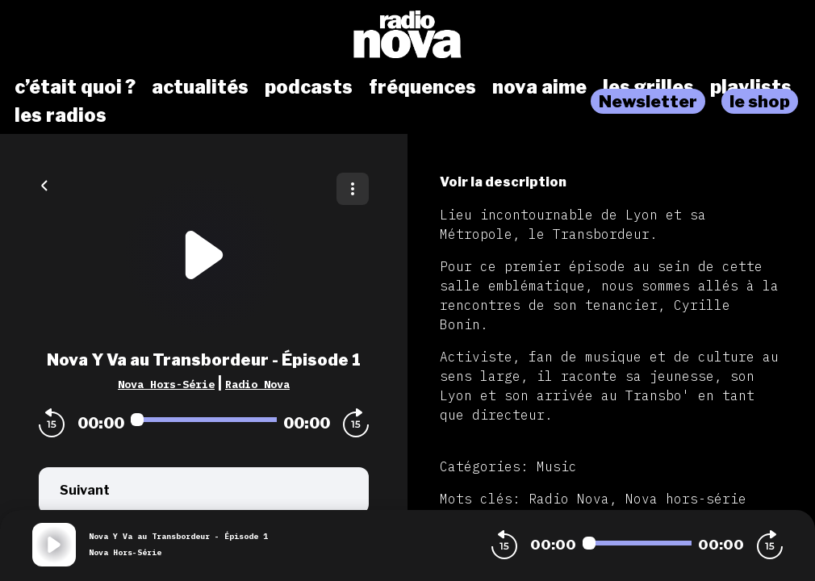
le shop (759, 101)
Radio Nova (257, 384)
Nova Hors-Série (166, 384)
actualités (200, 87)
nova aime (539, 87)
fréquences (422, 87)
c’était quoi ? (75, 87)
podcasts (309, 87)
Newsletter (648, 101)
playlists (751, 87)
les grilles (648, 87)
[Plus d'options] (352, 189)
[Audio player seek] (204, 419)
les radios (61, 115)
